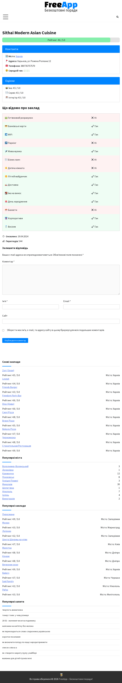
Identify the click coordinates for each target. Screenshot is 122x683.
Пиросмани (8, 514)
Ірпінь (5, 494)
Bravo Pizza (8, 420)
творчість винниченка (12, 610)
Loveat (5, 378)
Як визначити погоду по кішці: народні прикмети (24, 642)
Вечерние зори (10, 564)
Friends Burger (9, 387)
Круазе (6, 556)
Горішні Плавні (10, 480)
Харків (19, 56)
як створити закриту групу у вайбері (19, 653)
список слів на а (9, 647)
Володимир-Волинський (15, 466)
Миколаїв (7, 484)
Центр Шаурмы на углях (14, 539)
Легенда (6, 531)
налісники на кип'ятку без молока (17, 626)
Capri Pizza (8, 412)
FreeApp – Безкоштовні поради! (76, 678)
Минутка (7, 547)
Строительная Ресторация (16, 445)
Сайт (4, 315)
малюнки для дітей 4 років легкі (17, 658)
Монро (5, 522)
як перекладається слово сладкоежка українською (26, 631)
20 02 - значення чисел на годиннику (19, 620)
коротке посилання (11, 636)
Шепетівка (8, 487)
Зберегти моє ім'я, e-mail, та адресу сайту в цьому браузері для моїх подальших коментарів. (55, 329)
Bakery (5, 572)
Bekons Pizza (9, 429)
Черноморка (9, 437)
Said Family (8, 581)
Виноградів (8, 498)
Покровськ (8, 477)
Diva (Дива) (8, 403)
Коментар (8, 261)
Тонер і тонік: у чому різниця (15, 615)
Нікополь (7, 491)
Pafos (5, 589)
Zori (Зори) (8, 370)
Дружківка (7, 469)
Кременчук (8, 473)
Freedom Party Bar (11, 395)
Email (67, 301)
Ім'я (5, 301)
